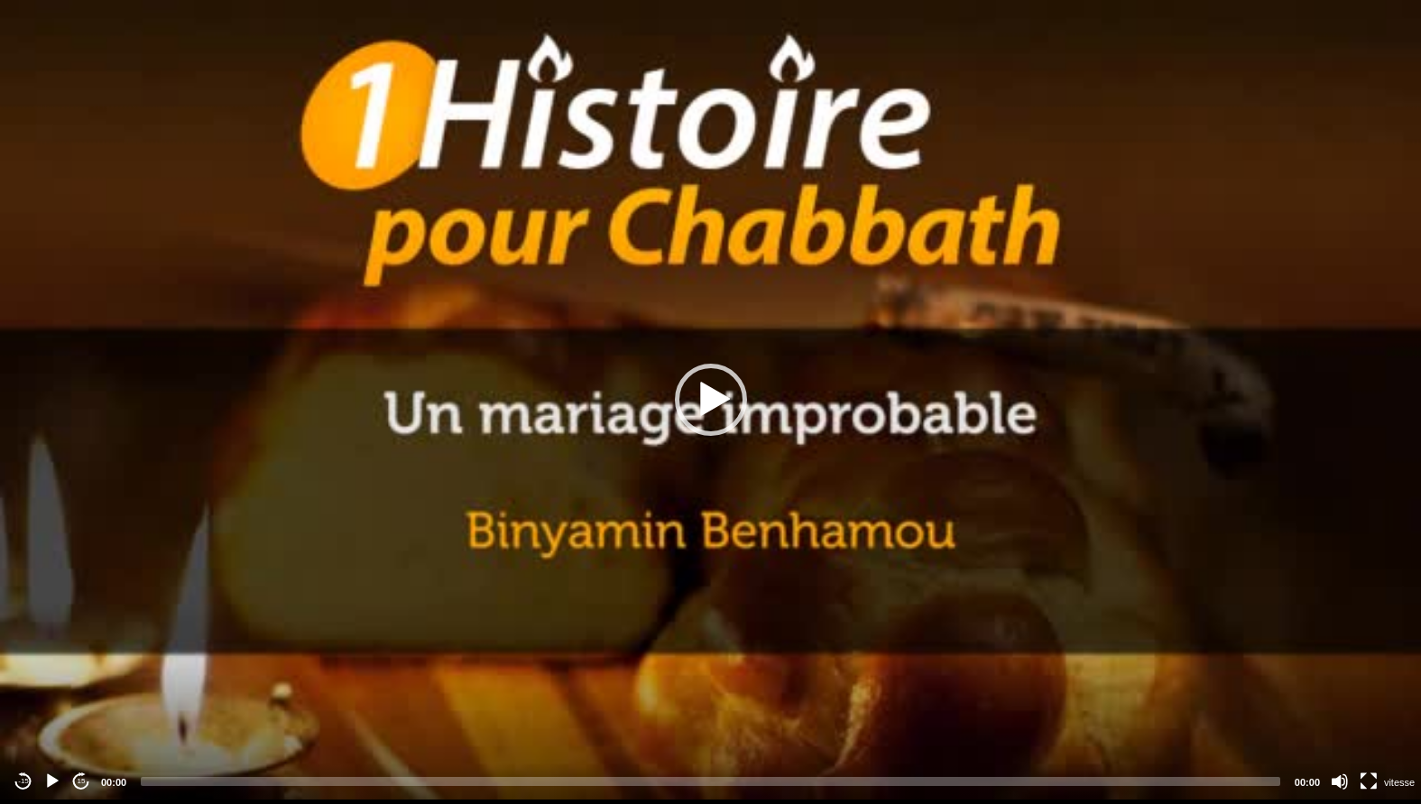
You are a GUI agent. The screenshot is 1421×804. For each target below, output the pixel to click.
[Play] (52, 781)
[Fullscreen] (1369, 781)
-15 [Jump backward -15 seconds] (23, 781)
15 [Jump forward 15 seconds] (82, 781)
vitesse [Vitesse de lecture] (1399, 782)
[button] (711, 400)
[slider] (710, 781)
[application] (710, 399)
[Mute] (1340, 781)
